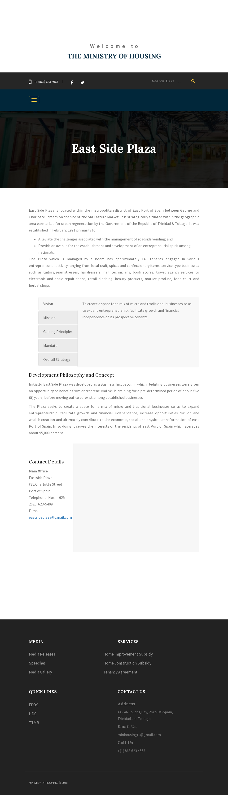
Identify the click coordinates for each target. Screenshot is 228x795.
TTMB (34, 722)
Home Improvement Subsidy (128, 654)
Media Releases (42, 654)
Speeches (37, 663)
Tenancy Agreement (120, 672)
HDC (32, 713)
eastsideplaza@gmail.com (50, 517)
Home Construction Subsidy (127, 663)
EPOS (33, 704)
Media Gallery (40, 672)
